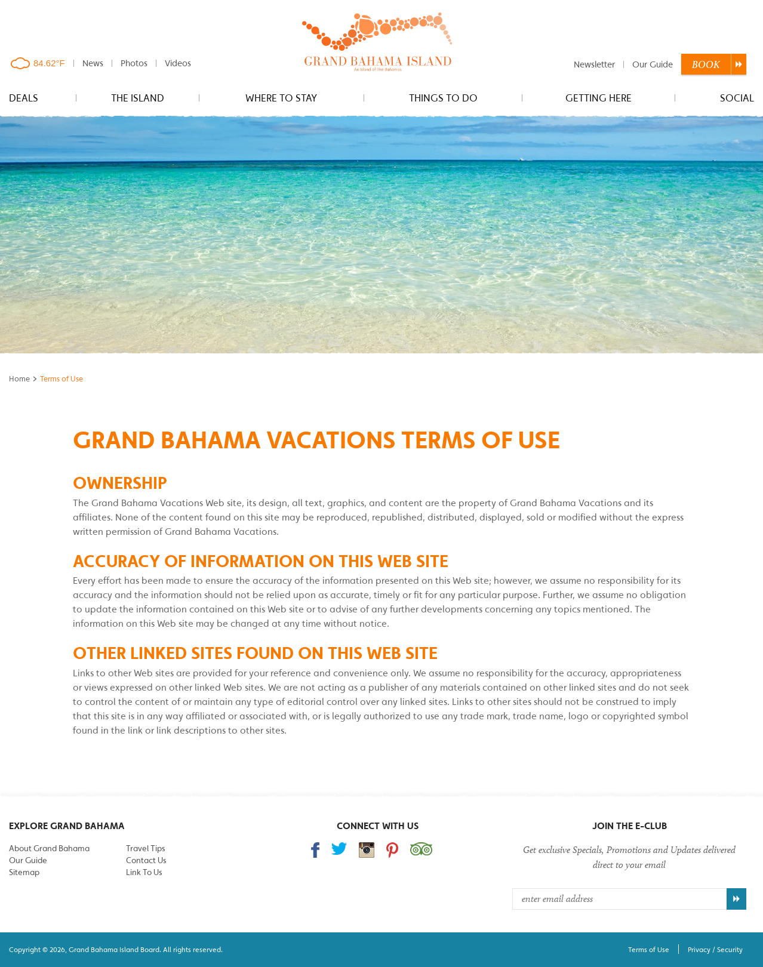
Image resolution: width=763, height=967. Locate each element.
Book (706, 64)
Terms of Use (648, 949)
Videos (178, 63)
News (92, 63)
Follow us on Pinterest (392, 850)
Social (737, 97)
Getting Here (598, 97)
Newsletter (594, 64)
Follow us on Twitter (339, 848)
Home (19, 379)
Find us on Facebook (315, 850)
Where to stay (281, 97)
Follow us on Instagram (366, 850)
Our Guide (652, 64)
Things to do (443, 97)
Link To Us (144, 872)
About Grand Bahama (49, 848)
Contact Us (146, 860)
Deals (23, 97)
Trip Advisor (421, 848)
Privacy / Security (715, 949)
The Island (137, 97)
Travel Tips (145, 848)
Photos (134, 63)
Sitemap (24, 872)
